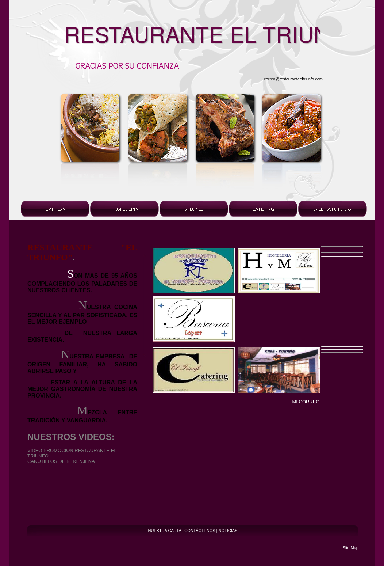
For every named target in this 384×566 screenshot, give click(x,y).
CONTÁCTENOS (199, 530)
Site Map (350, 548)
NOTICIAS (228, 530)
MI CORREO (305, 401)
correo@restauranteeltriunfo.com (293, 79)
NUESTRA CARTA (164, 530)
